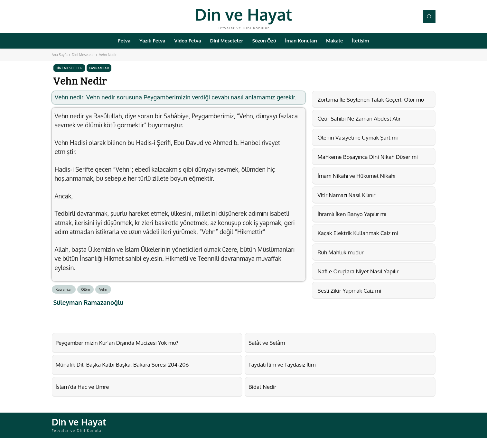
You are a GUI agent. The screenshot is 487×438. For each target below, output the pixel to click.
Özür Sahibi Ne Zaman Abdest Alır (359, 118)
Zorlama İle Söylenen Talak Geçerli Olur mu (371, 99)
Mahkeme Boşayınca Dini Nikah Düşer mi (368, 156)
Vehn (103, 289)
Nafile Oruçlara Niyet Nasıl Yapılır (358, 271)
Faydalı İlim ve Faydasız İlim (281, 364)
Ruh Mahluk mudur (341, 252)
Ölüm (85, 289)
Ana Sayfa (60, 54)
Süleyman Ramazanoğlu (88, 302)
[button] (429, 16)
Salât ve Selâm (266, 342)
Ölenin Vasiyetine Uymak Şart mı (358, 137)
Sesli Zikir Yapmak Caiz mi (349, 290)
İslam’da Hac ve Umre (82, 386)
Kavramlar (99, 68)
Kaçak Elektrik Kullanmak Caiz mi (358, 233)
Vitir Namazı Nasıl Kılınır (347, 195)
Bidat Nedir (262, 386)
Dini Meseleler (83, 54)
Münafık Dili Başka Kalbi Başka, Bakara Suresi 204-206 (122, 364)
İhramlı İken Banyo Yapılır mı (352, 214)
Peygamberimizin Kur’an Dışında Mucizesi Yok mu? (117, 342)
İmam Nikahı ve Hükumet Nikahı (356, 175)
